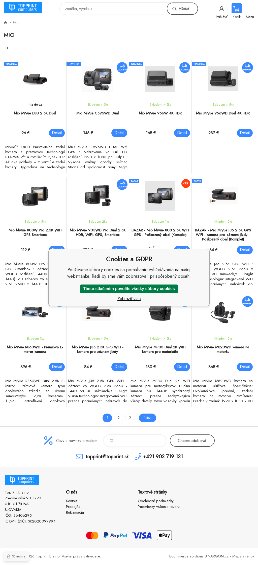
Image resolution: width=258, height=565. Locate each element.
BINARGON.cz (217, 556)
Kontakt (71, 501)
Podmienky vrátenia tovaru (159, 506)
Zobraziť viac (129, 299)
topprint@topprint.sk (107, 456)
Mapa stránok (243, 556)
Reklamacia (75, 512)
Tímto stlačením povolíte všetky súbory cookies (129, 289)
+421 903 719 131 (163, 456)
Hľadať (184, 9)
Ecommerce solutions (186, 556)
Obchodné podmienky (156, 501)
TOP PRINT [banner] (26, 7)
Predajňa (73, 506)
